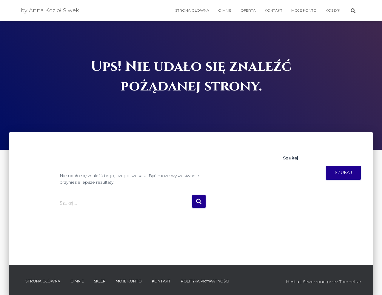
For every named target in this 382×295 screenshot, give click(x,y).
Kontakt (273, 10)
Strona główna (192, 10)
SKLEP (100, 281)
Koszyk (333, 10)
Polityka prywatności (205, 281)
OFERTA (248, 10)
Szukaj (290, 158)
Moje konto (304, 10)
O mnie (225, 10)
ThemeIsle (350, 281)
